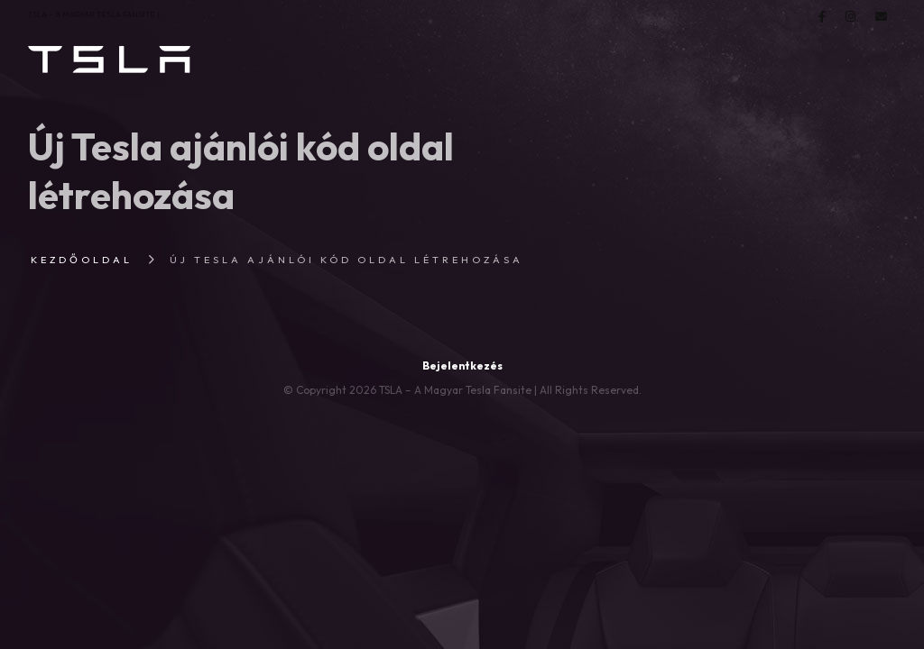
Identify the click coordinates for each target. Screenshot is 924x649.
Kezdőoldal (82, 259)
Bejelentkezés (462, 365)
